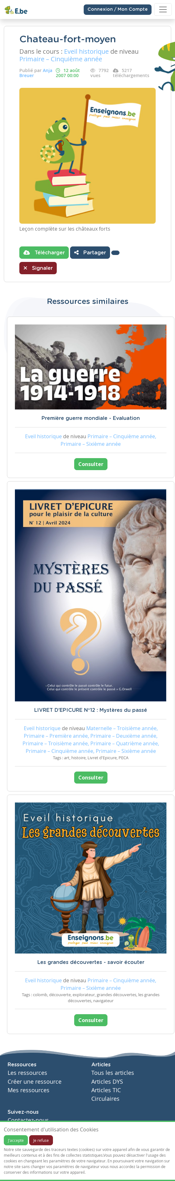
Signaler (38, 268)
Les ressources (27, 1072)
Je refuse (41, 1140)
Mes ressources (28, 1090)
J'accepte (16, 1140)
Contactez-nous (28, 1120)
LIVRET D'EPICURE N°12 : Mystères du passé (90, 710)
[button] (115, 253)
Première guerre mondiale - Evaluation (91, 418)
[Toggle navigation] (163, 9)
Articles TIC (106, 1090)
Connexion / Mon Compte (118, 9)
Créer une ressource (35, 1081)
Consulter (90, 464)
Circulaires (105, 1098)
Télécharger (44, 252)
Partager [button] (90, 252)
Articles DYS (107, 1081)
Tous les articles (112, 1072)
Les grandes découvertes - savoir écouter (90, 962)
